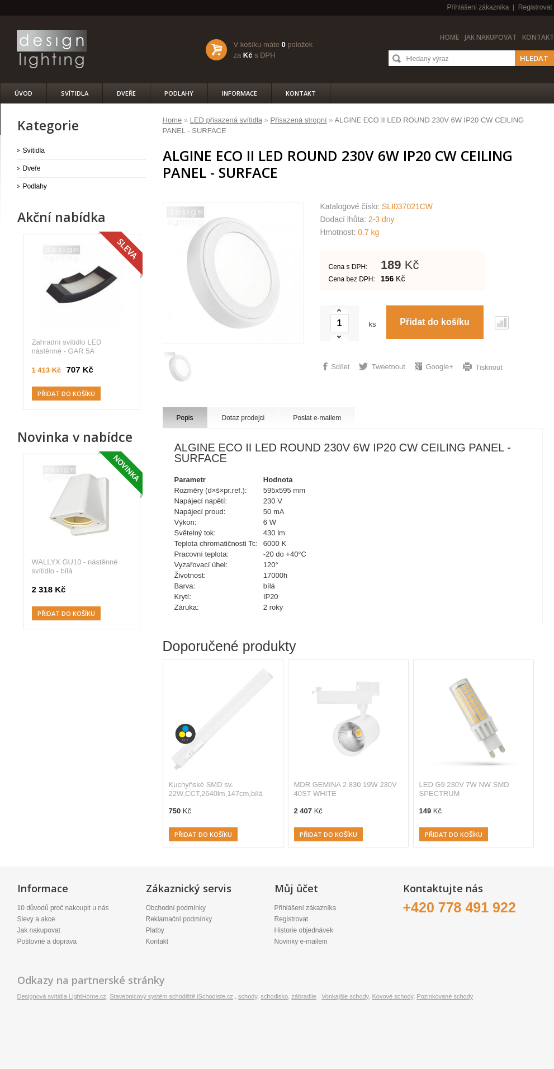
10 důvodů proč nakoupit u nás (63, 908)
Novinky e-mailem (301, 941)
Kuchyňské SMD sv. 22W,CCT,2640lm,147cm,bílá (216, 789)
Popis (185, 418)
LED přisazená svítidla (226, 120)
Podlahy (178, 93)
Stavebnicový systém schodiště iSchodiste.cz (171, 996)
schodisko (274, 996)
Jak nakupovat (491, 37)
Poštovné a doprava (47, 941)
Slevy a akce (36, 919)
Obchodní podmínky (176, 908)
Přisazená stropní (298, 120)
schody (247, 996)
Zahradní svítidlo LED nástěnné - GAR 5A (67, 346)
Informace (239, 93)
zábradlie (303, 996)
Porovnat (502, 322)
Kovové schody (392, 996)
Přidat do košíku (203, 834)
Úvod (23, 93)
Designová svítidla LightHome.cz (62, 996)
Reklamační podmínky (179, 919)
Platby (155, 930)
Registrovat (535, 7)
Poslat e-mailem (317, 418)
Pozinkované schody (444, 996)
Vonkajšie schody (344, 996)
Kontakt (538, 37)
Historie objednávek (303, 930)
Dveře (126, 93)
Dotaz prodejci (243, 418)
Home (449, 37)
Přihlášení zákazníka (478, 7)
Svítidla (74, 93)
